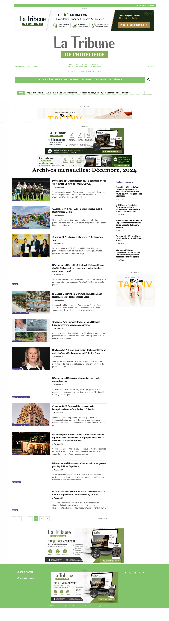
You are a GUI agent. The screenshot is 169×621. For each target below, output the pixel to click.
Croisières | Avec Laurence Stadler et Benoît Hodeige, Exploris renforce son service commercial (78, 327)
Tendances (16, 200)
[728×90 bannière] (84, 600)
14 (42, 531)
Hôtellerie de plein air (20, 402)
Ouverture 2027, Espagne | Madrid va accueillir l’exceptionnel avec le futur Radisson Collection (78, 414)
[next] (150, 93)
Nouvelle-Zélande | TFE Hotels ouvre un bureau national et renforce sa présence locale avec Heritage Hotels (75, 506)
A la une (15, 461)
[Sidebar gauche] (84, 575)
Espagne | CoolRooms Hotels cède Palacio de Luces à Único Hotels (128, 238)
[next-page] (47, 531)
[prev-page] (14, 531)
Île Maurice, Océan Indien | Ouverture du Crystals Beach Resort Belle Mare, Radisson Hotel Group (77, 298)
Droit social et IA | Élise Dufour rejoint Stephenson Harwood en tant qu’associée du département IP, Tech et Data (78, 356)
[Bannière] (84, 166)
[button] (148, 80)
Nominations (17, 343)
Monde (14, 257)
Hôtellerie (16, 494)
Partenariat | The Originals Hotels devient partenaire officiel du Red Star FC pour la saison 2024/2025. (76, 183)
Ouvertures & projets (20, 229)
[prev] (146, 93)
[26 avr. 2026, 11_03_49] (84, 154)
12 (30, 531)
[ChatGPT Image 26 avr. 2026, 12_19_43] (84, 31)
